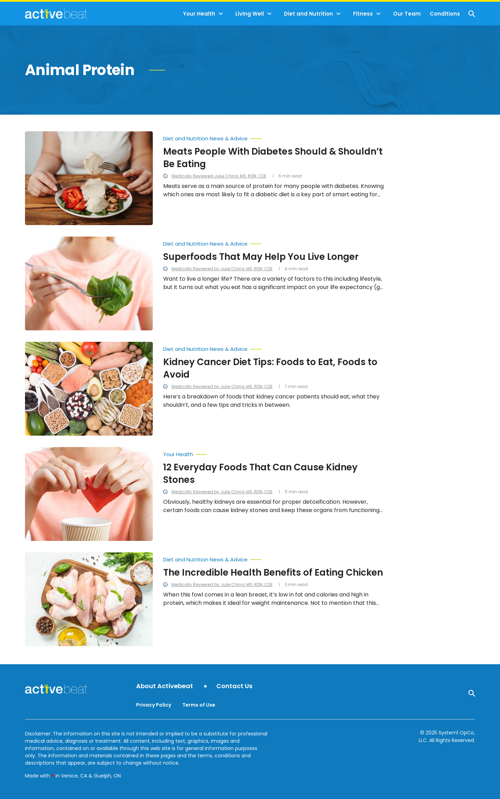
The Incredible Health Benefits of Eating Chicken (273, 572)
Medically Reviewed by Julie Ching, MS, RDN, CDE (222, 269)
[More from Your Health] (274, 452)
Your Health (199, 14)
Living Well (249, 14)
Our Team (407, 14)
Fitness (363, 14)
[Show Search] (471, 13)
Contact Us (234, 686)
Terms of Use (198, 704)
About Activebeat (164, 686)
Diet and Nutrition (308, 14)
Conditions (445, 14)
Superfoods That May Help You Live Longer (261, 256)
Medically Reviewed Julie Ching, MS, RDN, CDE (219, 176)
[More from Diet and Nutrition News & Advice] (274, 136)
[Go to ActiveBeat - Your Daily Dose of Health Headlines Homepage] (56, 13)
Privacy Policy (153, 704)
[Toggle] (220, 14)
